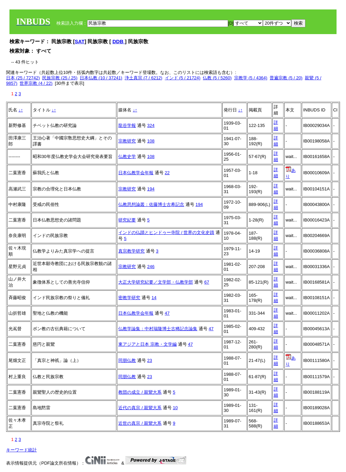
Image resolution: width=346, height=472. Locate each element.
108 (151, 140)
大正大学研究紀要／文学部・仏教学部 (155, 282)
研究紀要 (127, 219)
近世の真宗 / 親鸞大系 (140, 423)
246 (151, 266)
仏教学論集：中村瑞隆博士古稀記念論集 (157, 328)
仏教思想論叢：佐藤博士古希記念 (151, 204)
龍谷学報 (127, 125)
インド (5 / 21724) (183, 77)
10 (175, 407)
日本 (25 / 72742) (23, 77)
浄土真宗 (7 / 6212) (143, 77)
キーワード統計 (21, 449)
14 (154, 297)
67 (206, 282)
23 (149, 360)
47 (167, 313)
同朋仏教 (127, 360)
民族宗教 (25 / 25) (59, 77)
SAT (79, 41)
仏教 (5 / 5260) (217, 77)
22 (167, 172)
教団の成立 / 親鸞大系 (140, 392)
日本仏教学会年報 (135, 172)
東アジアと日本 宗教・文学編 (147, 344)
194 (151, 188)
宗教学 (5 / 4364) (250, 77)
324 (151, 125)
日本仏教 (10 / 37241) (101, 77)
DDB (119, 41)
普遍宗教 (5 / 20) (286, 77)
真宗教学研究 (131, 251)
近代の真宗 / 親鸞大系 (140, 407)
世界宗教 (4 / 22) (36, 83)
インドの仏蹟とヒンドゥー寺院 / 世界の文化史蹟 (166, 232)
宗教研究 (127, 140)
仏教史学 (127, 156)
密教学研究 (129, 297)
